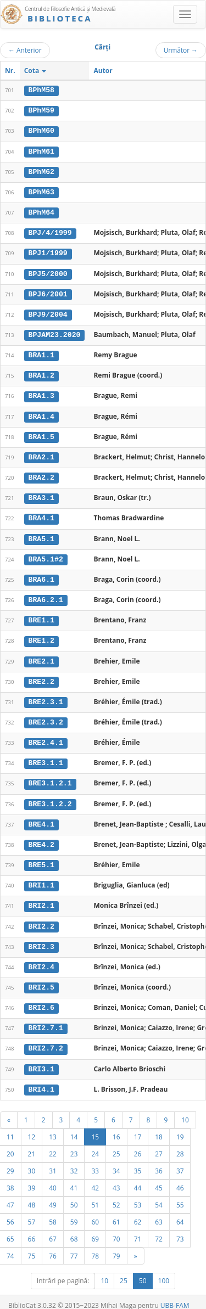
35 (138, 1160)
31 (53, 1160)
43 (116, 1177)
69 (95, 1228)
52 (116, 1194)
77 (74, 1245)
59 (74, 1211)
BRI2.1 (41, 897)
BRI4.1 (41, 1079)
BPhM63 (41, 191)
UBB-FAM (175, 1295)
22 (53, 1143)
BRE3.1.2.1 (50, 777)
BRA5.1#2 (46, 554)
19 (180, 1126)
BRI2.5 (41, 979)
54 (159, 1194)
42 (95, 1177)
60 (95, 1211)
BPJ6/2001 (48, 292)
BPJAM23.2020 (55, 333)
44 (138, 1177)
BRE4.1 (41, 817)
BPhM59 (41, 110)
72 (159, 1228)
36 (159, 1160)
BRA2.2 (41, 474)
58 (53, 1211)
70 (116, 1228)
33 (95, 1160)
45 (159, 1177)
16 (116, 1126)
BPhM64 (41, 211)
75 (32, 1245)
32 (74, 1160)
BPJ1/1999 (48, 251)
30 (32, 1160)
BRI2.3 (41, 938)
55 (180, 1194)
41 (74, 1177)
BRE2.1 (41, 655)
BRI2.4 (41, 958)
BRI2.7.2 (46, 1039)
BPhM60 (41, 131)
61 (116, 1211)
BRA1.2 (41, 373)
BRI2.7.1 (46, 1019)
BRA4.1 (41, 514)
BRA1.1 (41, 352)
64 (180, 1211)
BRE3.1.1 (46, 756)
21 (32, 1143)
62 (138, 1211)
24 (95, 1143)
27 (159, 1143)
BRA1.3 (41, 393)
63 (159, 1211)
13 (53, 1126)
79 (116, 1245)
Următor (181, 50)
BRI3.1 (41, 1059)
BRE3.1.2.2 (50, 796)
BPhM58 (41, 90)
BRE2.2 (41, 676)
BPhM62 (41, 171)
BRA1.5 (41, 433)
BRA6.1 (41, 575)
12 (32, 1126)
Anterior (25, 50)
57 (32, 1211)
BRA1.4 (41, 413)
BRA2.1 (41, 453)
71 (138, 1228)
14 (74, 1126)
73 (180, 1228)
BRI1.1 (41, 878)
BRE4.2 (41, 837)
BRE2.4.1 (46, 736)
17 (138, 1126)
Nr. (10, 70)
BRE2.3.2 (46, 716)
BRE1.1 (41, 615)
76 (53, 1245)
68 (74, 1228)
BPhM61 (41, 150)
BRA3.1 (41, 494)
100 (164, 1270)
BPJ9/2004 (48, 312)
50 (74, 1194)
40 (53, 1177)
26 (138, 1143)
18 (159, 1126)
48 (32, 1194)
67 (53, 1228)
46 (180, 1177)
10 (185, 1109)
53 (138, 1194)
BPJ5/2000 (48, 272)
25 (116, 1143)
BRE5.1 (41, 857)
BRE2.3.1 (46, 696)
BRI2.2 (41, 918)
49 (53, 1194)
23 (74, 1143)
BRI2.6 (41, 998)
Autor (102, 70)
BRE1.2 (41, 635)
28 (180, 1143)
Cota (35, 70)
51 (95, 1194)
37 (180, 1160)
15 (95, 1126)
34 (116, 1160)
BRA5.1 (41, 534)
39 (32, 1177)
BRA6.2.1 (46, 595)
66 (32, 1228)
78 (95, 1245)
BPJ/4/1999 (50, 232)
